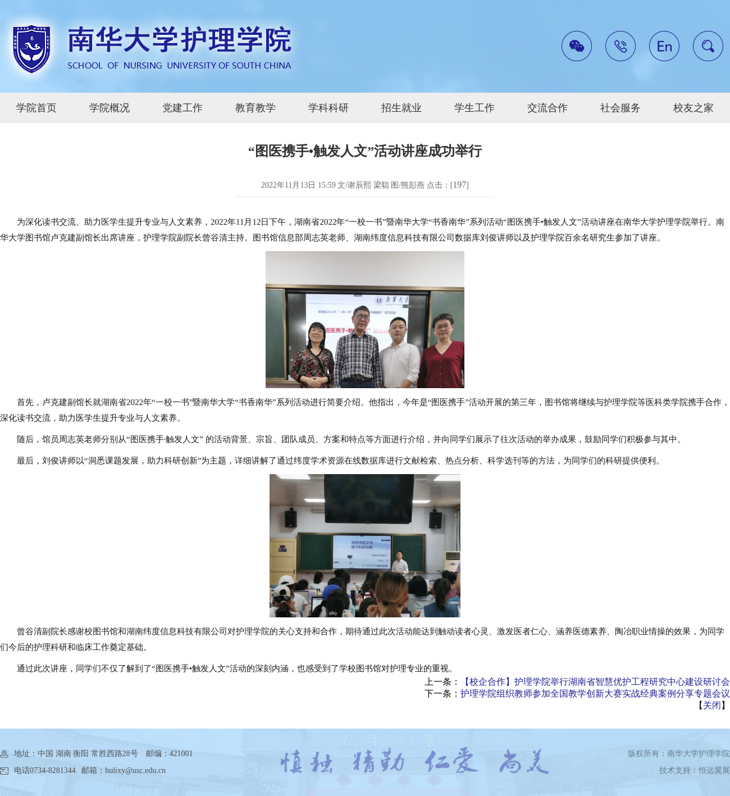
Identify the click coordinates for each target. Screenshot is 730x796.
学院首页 (36, 107)
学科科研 (328, 107)
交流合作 (547, 107)
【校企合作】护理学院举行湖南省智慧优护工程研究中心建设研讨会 (595, 681)
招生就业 (401, 107)
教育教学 (255, 107)
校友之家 (693, 107)
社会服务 (620, 107)
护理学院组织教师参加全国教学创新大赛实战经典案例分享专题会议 (595, 693)
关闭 (712, 705)
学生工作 (474, 107)
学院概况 (109, 107)
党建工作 (182, 107)
